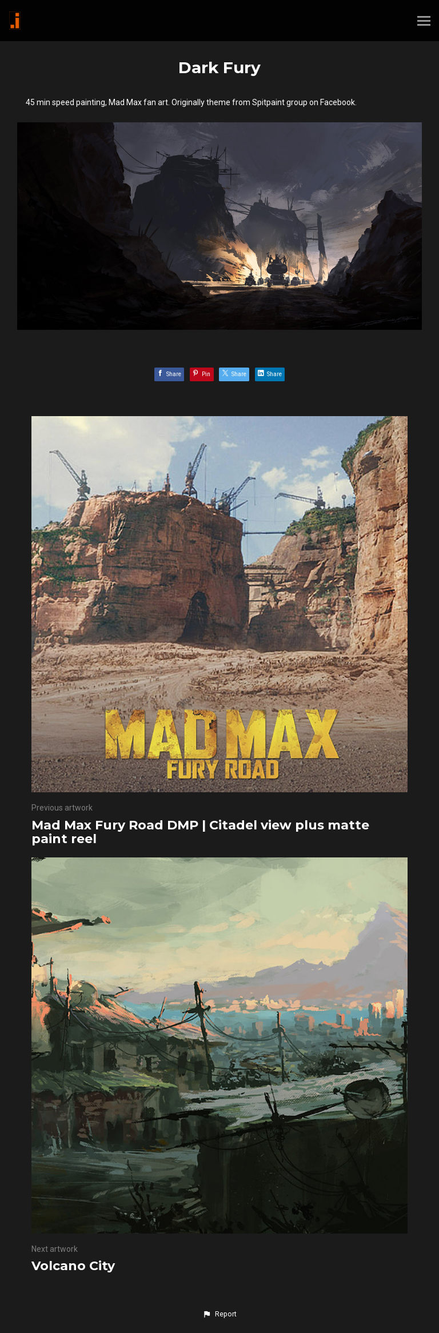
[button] (219, 1314)
